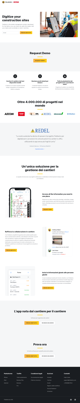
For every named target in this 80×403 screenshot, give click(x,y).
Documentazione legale (37, 377)
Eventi (48, 383)
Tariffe (19, 373)
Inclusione (49, 391)
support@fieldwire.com (70, 380)
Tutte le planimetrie (22, 377)
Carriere (49, 380)
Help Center (67, 377)
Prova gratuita (26, 32)
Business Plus (20, 380)
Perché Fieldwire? (51, 388)
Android (6, 383)
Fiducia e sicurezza (36, 380)
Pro (18, 385)
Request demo (48, 209)
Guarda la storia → (40, 149)
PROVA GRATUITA (11, 250)
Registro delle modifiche (53, 385)
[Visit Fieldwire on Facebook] (70, 399)
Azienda (49, 377)
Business (19, 383)
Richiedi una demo (48, 323)
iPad (5, 380)
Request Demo (40, 60)
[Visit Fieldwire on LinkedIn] (74, 399)
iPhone (5, 377)
